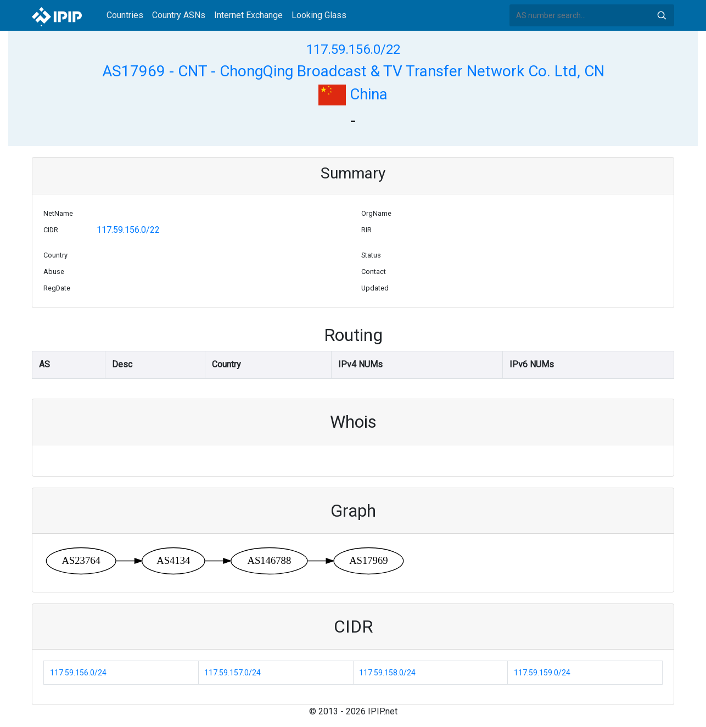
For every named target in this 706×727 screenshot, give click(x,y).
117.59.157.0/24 (232, 672)
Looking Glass (319, 15)
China (353, 94)
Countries (125, 15)
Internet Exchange (248, 15)
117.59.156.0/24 (78, 672)
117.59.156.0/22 (353, 49)
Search (661, 15)
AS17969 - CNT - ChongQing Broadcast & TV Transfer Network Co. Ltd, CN (353, 71)
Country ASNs (178, 15)
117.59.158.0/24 (387, 672)
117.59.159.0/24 (542, 672)
